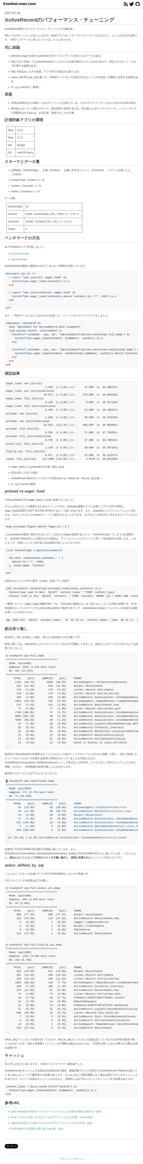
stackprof (45, 315)
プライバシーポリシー (71, 1159)
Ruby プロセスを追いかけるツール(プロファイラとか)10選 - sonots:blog (51, 1117)
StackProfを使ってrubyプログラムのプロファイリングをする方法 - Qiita (51, 1123)
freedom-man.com (19, 4)
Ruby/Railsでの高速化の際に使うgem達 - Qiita (37, 1128)
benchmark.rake (20, 253)
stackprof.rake (19, 259)
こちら (54, 39)
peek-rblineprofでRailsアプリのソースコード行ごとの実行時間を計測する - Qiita (56, 1111)
